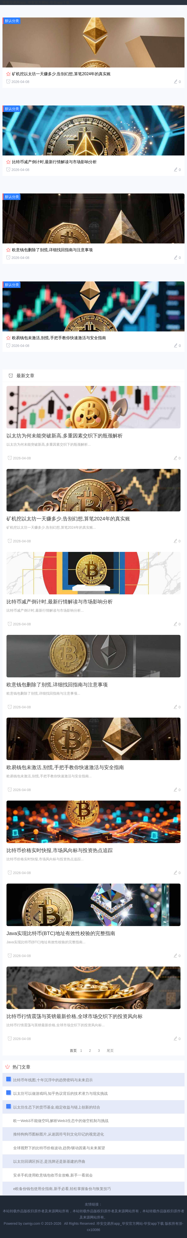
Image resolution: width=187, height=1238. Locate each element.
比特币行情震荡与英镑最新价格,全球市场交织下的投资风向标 (74, 1016)
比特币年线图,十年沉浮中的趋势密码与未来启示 (53, 1080)
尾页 (110, 1051)
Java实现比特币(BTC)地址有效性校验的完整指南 (60, 933)
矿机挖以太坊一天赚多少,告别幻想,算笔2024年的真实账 (61, 74)
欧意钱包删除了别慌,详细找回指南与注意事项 (52, 250)
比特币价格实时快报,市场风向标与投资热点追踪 (59, 850)
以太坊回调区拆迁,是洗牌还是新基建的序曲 (49, 1161)
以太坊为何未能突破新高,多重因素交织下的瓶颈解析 (64, 435)
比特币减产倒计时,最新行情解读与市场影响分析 (54, 162)
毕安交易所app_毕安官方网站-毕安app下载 (36, 2)
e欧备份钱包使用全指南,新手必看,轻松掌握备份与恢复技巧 (62, 1189)
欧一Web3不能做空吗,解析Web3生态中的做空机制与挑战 (60, 1121)
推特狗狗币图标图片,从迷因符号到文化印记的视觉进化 (58, 1134)
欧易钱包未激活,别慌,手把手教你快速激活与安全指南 (59, 338)
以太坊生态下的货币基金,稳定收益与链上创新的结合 (56, 1107)
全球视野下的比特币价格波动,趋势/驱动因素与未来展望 (59, 1148)
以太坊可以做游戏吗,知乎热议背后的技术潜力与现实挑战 (60, 1093)
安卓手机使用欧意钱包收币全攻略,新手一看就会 (53, 1175)
